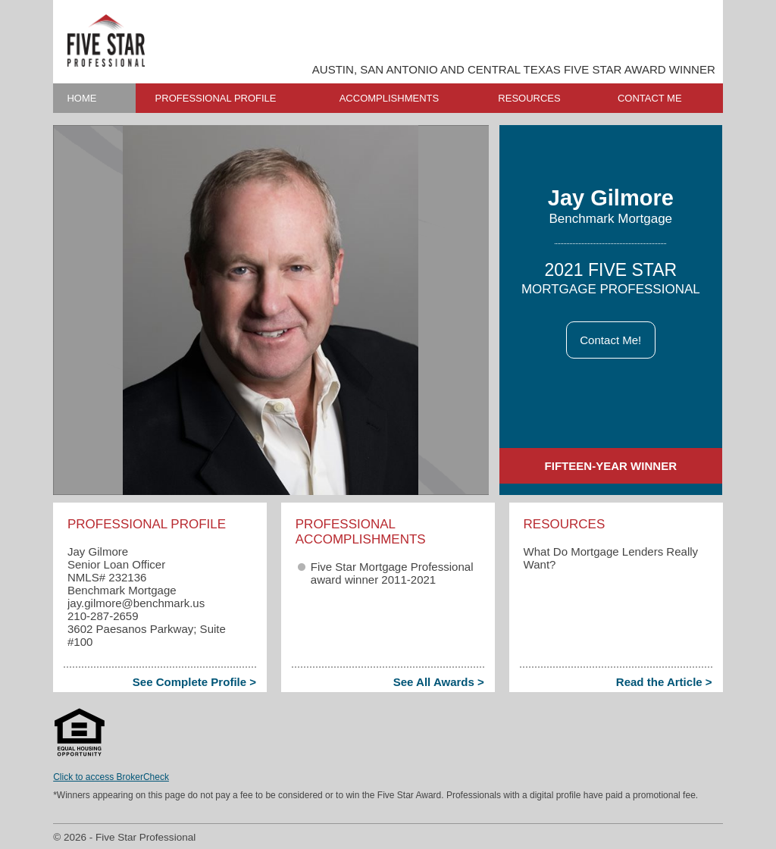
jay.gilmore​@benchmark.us (136, 603)
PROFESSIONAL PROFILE (216, 98)
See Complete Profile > (194, 681)
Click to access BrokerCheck (111, 777)
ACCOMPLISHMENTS (389, 98)
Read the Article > (664, 681)
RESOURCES (529, 98)
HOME (81, 98)
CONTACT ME (650, 98)
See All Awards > (438, 681)
